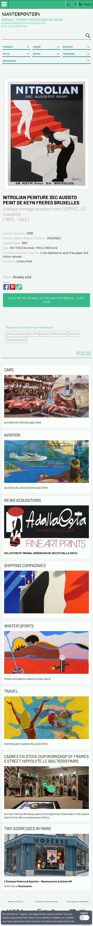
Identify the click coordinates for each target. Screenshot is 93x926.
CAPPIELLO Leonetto (16, 333)
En (68, 4)
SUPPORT (68, 46)
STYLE (6, 53)
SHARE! (6, 282)
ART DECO (33, 333)
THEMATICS (68, 53)
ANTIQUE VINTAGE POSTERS (54, 333)
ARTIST (36, 53)
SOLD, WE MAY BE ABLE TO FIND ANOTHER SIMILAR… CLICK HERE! (46, 300)
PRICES (36, 46)
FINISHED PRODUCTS (16, 340)
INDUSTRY (74, 333)
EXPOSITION (9, 60)
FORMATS (8, 46)
